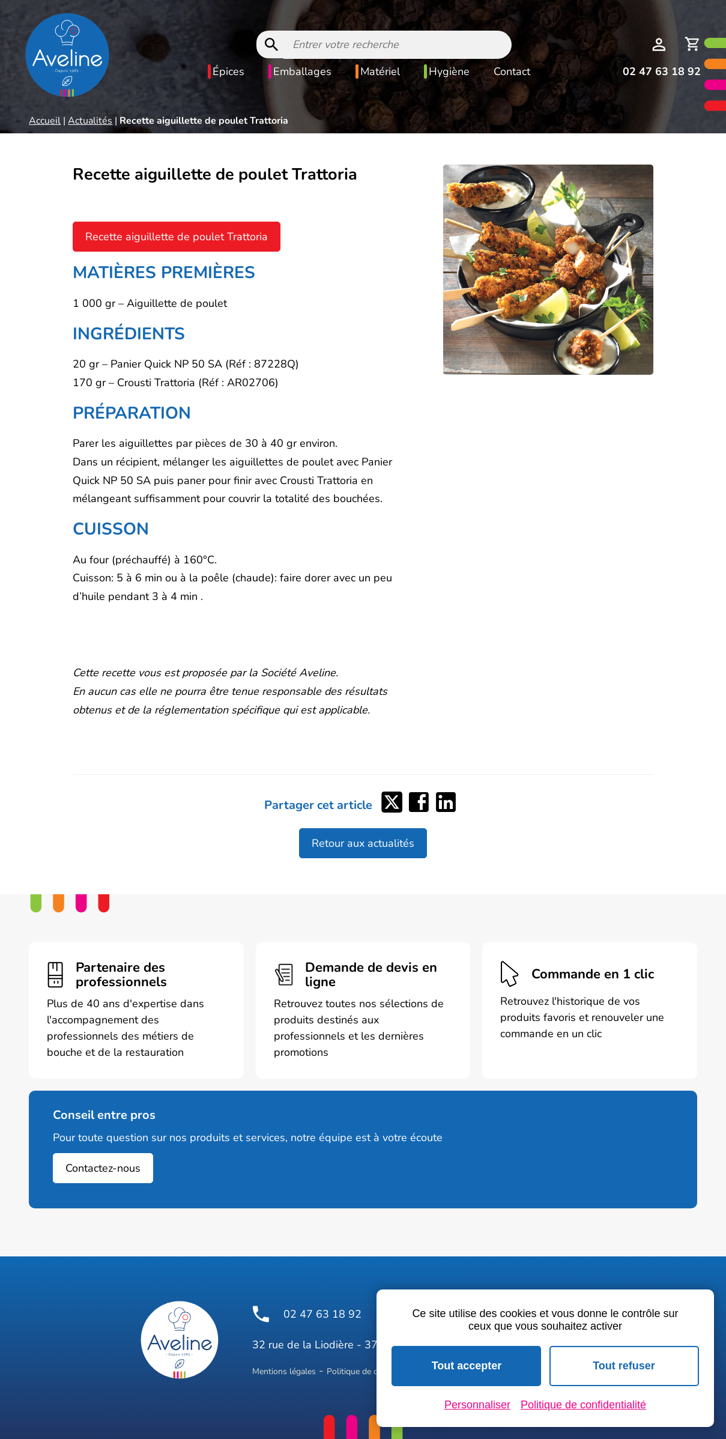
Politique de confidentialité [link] (583, 1405)
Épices (228, 71)
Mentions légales (284, 1371)
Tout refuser (624, 1366)
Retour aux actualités (363, 843)
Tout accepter (467, 1366)
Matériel (380, 71)
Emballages (302, 71)
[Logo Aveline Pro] (180, 1340)
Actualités (90, 120)
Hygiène (449, 71)
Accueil (45, 120)
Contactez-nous (103, 1168)
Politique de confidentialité (376, 1371)
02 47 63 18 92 (662, 71)
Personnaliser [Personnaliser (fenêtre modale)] (477, 1405)
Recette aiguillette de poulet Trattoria (176, 236)
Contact (512, 71)
